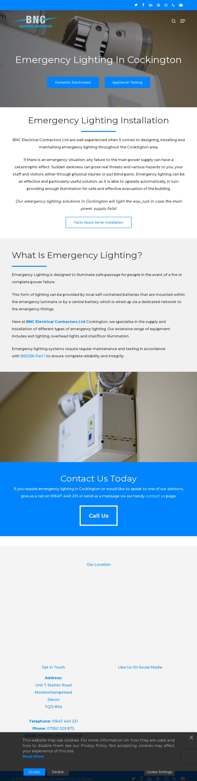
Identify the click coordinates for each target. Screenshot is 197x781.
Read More (33, 756)
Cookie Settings (159, 772)
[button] (182, 21)
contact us (155, 496)
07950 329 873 (60, 728)
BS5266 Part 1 (33, 356)
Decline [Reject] (58, 772)
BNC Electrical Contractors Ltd (55, 322)
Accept (34, 772)
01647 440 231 (65, 721)
